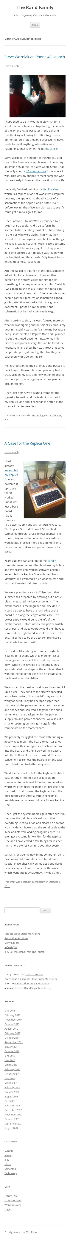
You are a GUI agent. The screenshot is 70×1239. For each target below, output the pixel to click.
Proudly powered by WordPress (20, 1232)
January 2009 (11, 1092)
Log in (7, 1209)
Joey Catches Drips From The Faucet (24, 951)
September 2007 (13, 1123)
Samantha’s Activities (16, 938)
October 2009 (11, 1074)
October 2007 (11, 1119)
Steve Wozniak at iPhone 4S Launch (34, 56)
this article (51, 148)
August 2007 (11, 1128)
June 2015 (9, 1010)
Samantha (10, 1168)
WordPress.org (12, 1205)
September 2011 (13, 1042)
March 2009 (10, 1083)
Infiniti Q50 (10, 947)
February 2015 (12, 1015)
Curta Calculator (34, 974)
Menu (35, 24)
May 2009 (9, 1078)
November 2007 (13, 1114)
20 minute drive (36, 171)
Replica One (50, 189)
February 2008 (12, 1105)
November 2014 (13, 1019)
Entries (10, 1196)
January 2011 (11, 1046)
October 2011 (11, 1037)
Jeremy (8, 1155)
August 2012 (11, 1028)
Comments (12, 1200)
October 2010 (11, 1051)
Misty (7, 1164)
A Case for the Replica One (27, 443)
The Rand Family (35, 7)
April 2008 (9, 1101)
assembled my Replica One (11, 475)
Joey (6, 1159)
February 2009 (12, 1087)
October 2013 (11, 1024)
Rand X (51, 561)
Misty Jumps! (11, 942)
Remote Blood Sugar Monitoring (22, 933)
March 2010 (10, 1064)
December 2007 (13, 1110)
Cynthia (8, 1150)
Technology (38, 415)
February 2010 (12, 1069)
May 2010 (9, 1060)
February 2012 (12, 1033)
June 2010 (9, 1055)
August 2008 (11, 1096)
